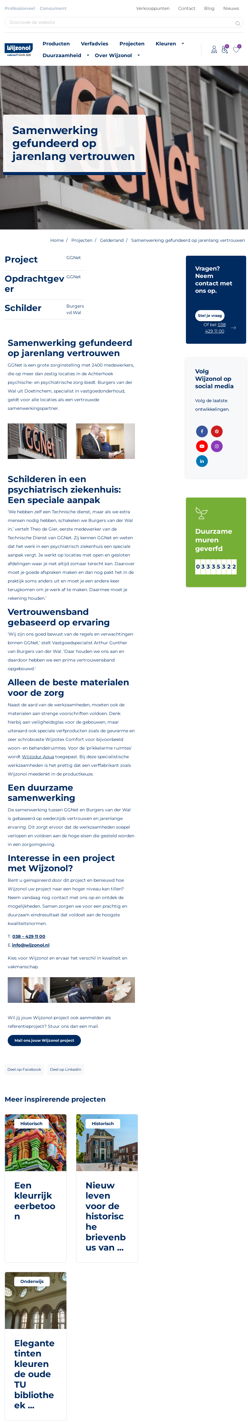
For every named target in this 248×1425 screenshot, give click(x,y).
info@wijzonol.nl (30, 945)
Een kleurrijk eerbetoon (34, 1201)
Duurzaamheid (62, 55)
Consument (53, 8)
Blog (209, 8)
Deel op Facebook (24, 1069)
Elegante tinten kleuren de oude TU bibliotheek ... (34, 1374)
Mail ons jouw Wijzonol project (44, 1040)
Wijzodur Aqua (38, 756)
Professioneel (20, 8)
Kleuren (166, 44)
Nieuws (231, 8)
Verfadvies (94, 44)
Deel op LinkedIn (65, 1069)
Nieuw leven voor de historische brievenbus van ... (106, 1216)
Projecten (132, 44)
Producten (56, 44)
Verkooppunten (153, 8)
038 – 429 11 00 (28, 936)
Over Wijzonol (113, 55)
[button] (210, 315)
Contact (186, 8)
